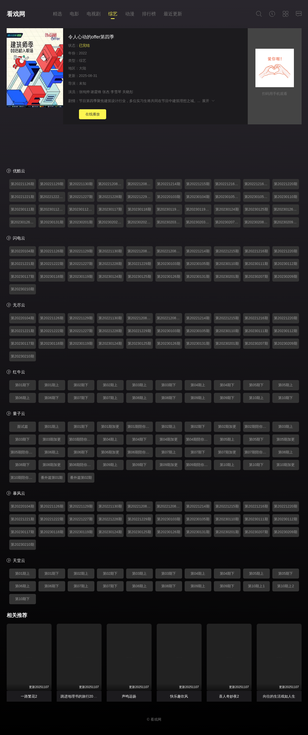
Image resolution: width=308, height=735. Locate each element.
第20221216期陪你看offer (257, 184)
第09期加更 (169, 465)
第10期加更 (285, 465)
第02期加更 (227, 426)
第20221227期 (80, 197)
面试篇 (22, 426)
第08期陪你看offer (81, 465)
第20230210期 (22, 289)
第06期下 (51, 398)
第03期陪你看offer (81, 439)
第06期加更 (110, 452)
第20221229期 (139, 264)
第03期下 (168, 385)
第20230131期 (51, 222)
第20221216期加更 (228, 184)
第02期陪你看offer (257, 426)
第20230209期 (285, 276)
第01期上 (51, 385)
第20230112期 (285, 264)
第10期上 (256, 398)
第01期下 (22, 385)
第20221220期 (285, 184)
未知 (82, 83)
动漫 (129, 13)
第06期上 (22, 398)
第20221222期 (51, 264)
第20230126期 (168, 276)
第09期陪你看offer (198, 465)
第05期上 (285, 385)
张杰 (106, 92)
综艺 (112, 13)
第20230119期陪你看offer (198, 209)
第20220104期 (22, 251)
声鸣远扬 (129, 696)
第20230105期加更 (228, 197)
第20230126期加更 (286, 209)
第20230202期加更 (111, 222)
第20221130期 (80, 184)
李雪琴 (116, 92)
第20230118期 (139, 209)
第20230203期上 (169, 222)
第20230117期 (110, 209)
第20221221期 (22, 197)
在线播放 (92, 114)
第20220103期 (168, 197)
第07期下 (81, 398)
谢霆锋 (96, 92)
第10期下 (285, 398)
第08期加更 (52, 465)
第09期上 (198, 398)
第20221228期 (110, 197)
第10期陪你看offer (23, 477)
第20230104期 (197, 197)
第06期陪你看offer (140, 452)
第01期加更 (110, 426)
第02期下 (81, 385)
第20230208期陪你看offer (257, 222)
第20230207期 (256, 276)
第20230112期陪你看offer (81, 209)
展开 (208, 101)
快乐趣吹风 (179, 696)
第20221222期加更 (52, 197)
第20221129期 (51, 184)
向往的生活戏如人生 (279, 696)
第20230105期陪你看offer (257, 197)
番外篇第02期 (81, 477)
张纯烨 (84, 92)
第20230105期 (197, 264)
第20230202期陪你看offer (140, 222)
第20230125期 (256, 209)
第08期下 (168, 398)
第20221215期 (197, 184)
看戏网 (16, 14)
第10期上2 (285, 586)
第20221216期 (256, 251)
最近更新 (173, 13)
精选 (57, 13)
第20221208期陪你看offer (140, 184)
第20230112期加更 (52, 209)
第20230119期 (80, 276)
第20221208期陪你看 (169, 251)
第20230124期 (227, 209)
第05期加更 (285, 439)
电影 (74, 13)
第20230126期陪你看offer (23, 222)
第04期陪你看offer (198, 439)
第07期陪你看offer (257, 452)
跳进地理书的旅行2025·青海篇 (85, 696)
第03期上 (139, 385)
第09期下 (227, 398)
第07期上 (110, 398)
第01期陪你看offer (140, 426)
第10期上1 (256, 586)
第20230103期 (168, 264)
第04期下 (227, 385)
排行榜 (149, 13)
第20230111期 (22, 209)
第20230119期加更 (169, 209)
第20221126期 (22, 184)
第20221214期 (168, 184)
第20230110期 (285, 197)
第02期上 (110, 385)
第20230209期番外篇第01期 (286, 222)
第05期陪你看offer (23, 452)
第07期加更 (227, 452)
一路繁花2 (29, 696)
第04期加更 (169, 439)
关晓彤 (127, 92)
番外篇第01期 (52, 477)
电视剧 (94, 13)
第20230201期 (80, 222)
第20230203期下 (198, 222)
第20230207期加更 (228, 222)
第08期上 (139, 398)
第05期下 (256, 385)
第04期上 (198, 385)
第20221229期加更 (140, 197)
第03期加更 (52, 439)
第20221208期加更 (111, 184)
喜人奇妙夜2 (229, 696)
